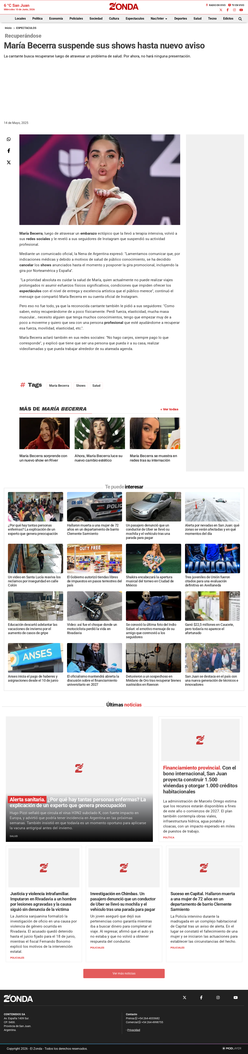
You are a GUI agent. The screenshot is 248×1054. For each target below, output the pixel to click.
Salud (198, 18)
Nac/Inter (160, 19)
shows (80, 385)
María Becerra (59, 385)
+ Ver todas (169, 409)
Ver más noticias (124, 973)
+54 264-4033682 (147, 1018)
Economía (56, 18)
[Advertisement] (124, 88)
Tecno (212, 18)
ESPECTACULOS (26, 28)
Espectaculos (135, 18)
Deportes (180, 18)
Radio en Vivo (215, 5)
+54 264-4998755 (150, 1022)
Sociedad (96, 18)
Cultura (114, 18)
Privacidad (133, 1030)
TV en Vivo (236, 5)
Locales (20, 18)
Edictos (228, 18)
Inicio (8, 28)
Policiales (76, 18)
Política (37, 18)
